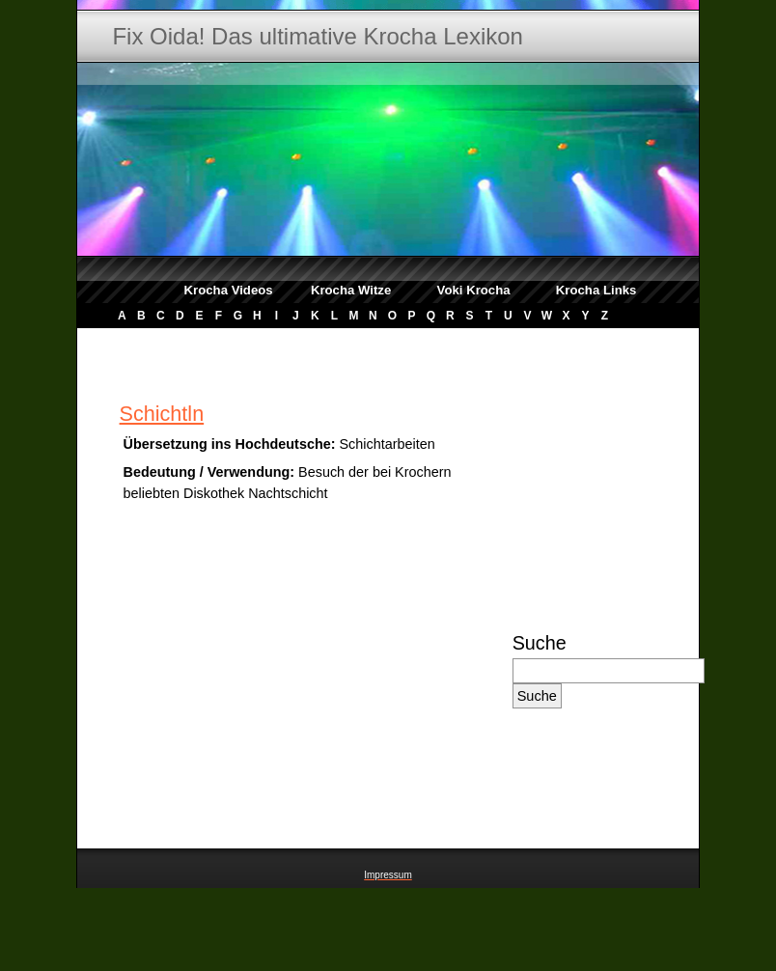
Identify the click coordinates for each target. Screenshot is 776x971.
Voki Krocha (474, 290)
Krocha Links (596, 290)
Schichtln (162, 414)
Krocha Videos (228, 290)
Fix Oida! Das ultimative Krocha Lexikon (317, 36)
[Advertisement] (577, 788)
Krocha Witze (351, 290)
